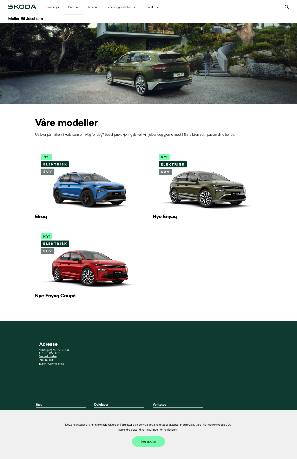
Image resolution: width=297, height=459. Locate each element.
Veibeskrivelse (48, 356)
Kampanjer (52, 7)
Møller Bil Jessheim (25, 18)
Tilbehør (92, 7)
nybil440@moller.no (51, 363)
